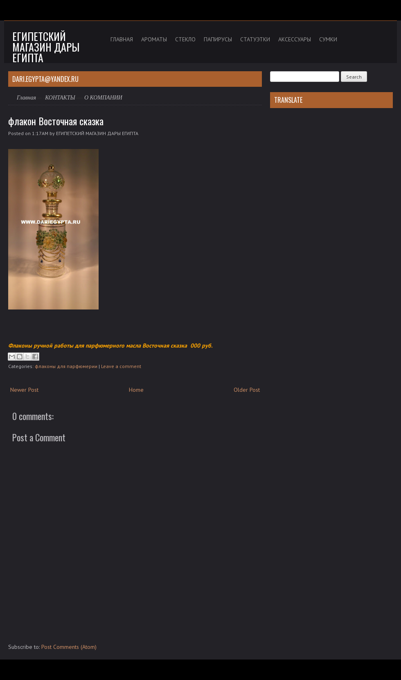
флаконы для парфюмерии (66, 366)
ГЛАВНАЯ (121, 39)
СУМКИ (328, 39)
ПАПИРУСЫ (218, 39)
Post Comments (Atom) (69, 647)
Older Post (247, 389)
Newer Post (24, 389)
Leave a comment (121, 366)
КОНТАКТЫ (60, 98)
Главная (26, 98)
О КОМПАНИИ (103, 98)
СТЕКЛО (185, 39)
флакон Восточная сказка (56, 120)
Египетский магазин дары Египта (45, 47)
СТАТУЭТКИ (255, 39)
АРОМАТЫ (154, 39)
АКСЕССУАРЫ (294, 39)
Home (136, 389)
